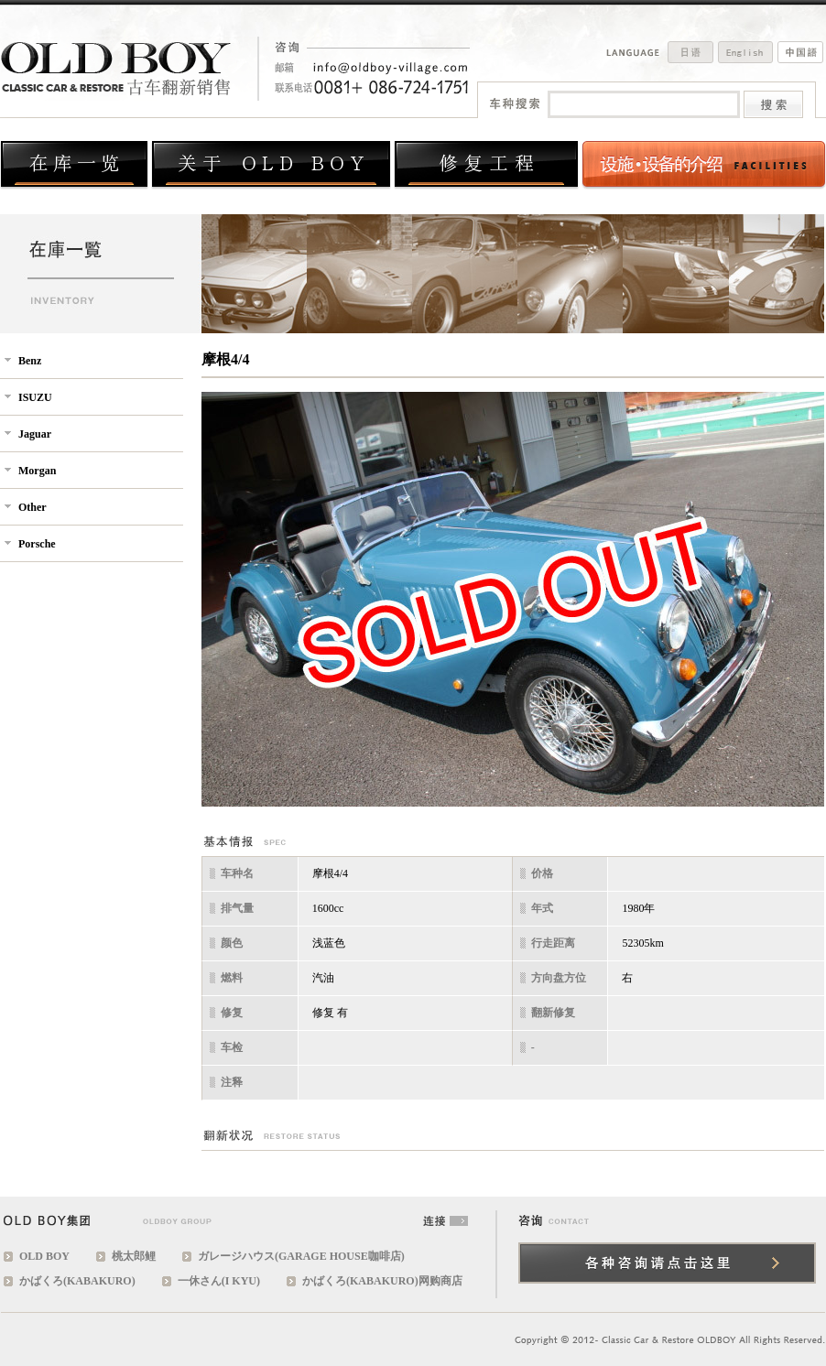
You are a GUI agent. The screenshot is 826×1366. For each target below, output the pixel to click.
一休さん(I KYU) (219, 1280)
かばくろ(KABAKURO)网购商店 (382, 1280)
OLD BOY (44, 1256)
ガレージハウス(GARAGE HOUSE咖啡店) (301, 1256)
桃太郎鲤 (134, 1256)
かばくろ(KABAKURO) (77, 1280)
